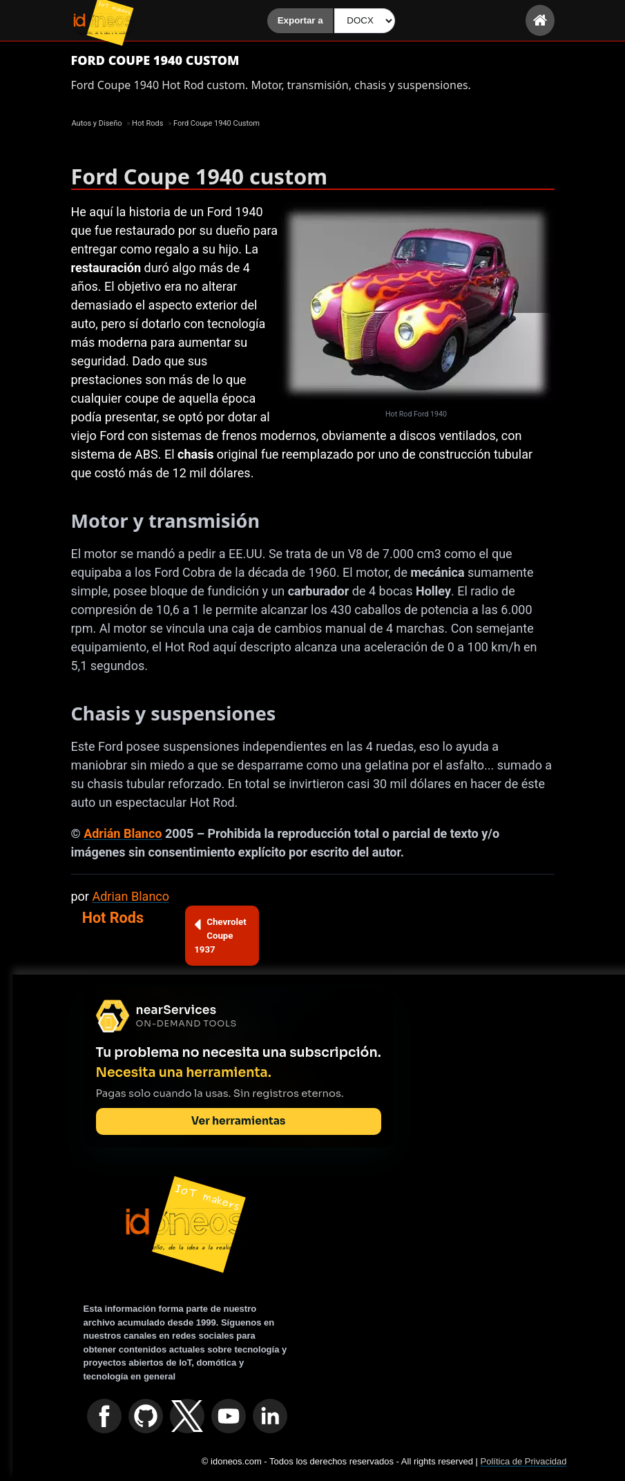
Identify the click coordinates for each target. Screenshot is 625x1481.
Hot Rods (113, 917)
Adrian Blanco (130, 896)
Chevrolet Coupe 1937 (220, 935)
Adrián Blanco (123, 833)
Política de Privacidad (523, 1461)
